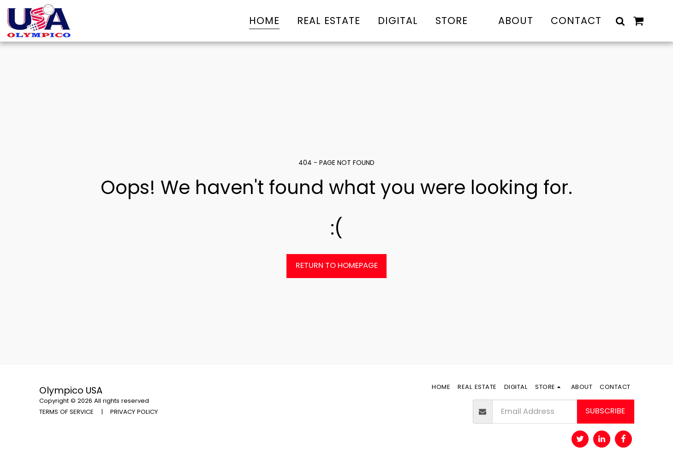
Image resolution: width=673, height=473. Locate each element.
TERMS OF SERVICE (66, 411)
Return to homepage (337, 265)
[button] (620, 21)
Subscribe (605, 411)
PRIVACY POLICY (134, 411)
